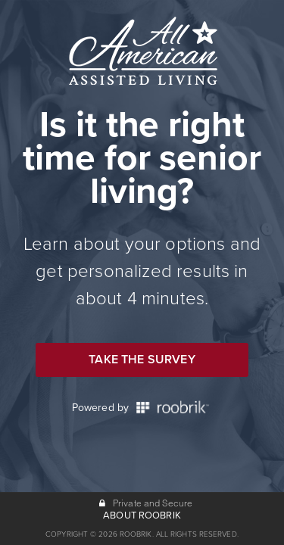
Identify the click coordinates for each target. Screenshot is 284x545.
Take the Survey (142, 359)
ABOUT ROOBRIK (142, 515)
